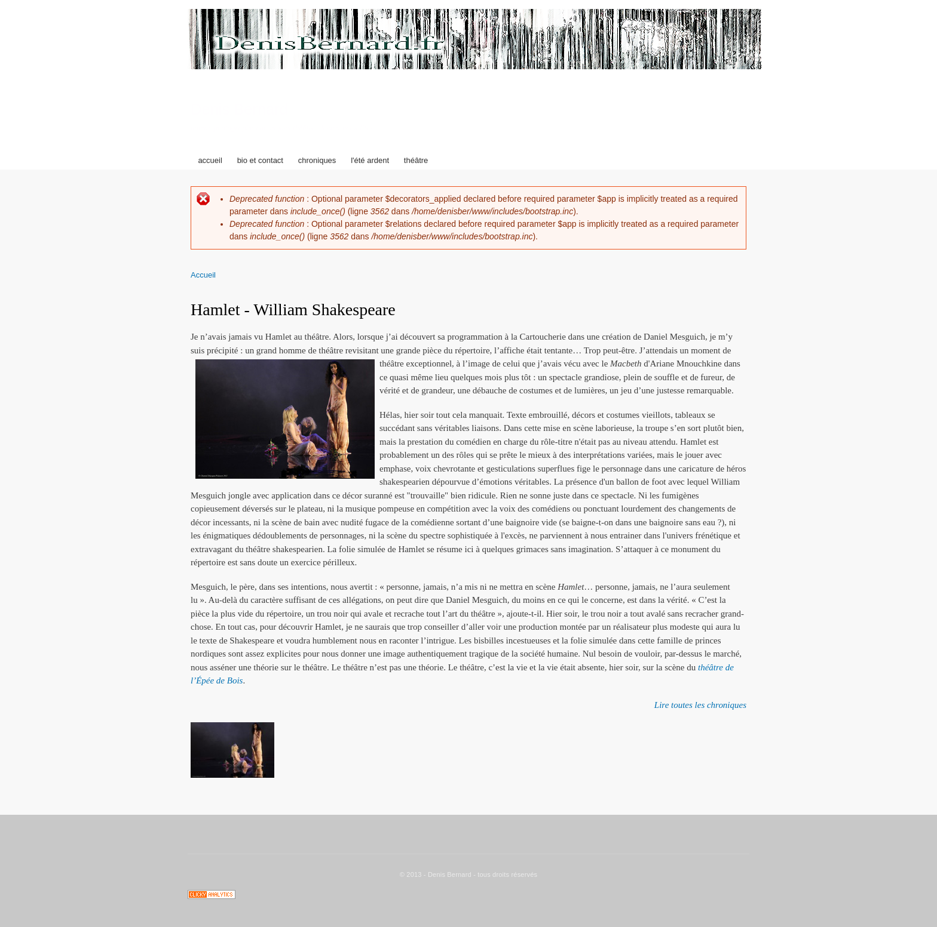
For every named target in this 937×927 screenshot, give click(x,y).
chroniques (317, 160)
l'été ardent (370, 160)
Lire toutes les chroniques (700, 705)
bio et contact (260, 160)
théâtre (416, 160)
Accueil (203, 274)
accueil (210, 160)
